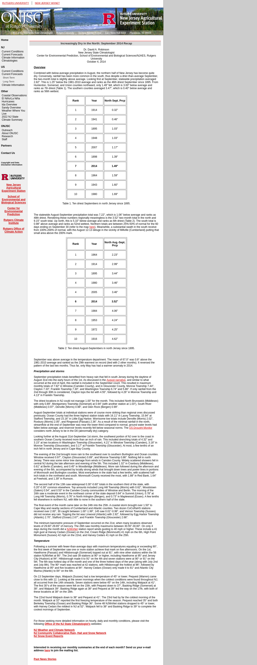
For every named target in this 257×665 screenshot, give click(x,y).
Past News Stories (45, 659)
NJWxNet (72, 529)
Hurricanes (8, 101)
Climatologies (9, 60)
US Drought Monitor (140, 427)
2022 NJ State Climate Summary (12, 118)
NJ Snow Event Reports (48, 636)
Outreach (7, 130)
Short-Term (9, 77)
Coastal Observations (14, 95)
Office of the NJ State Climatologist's (67, 623)
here (92, 226)
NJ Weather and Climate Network (54, 630)
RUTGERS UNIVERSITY (15, 3)
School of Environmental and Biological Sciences (13, 199)
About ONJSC (10, 133)
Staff (4, 139)
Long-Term (8, 81)
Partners (6, 145)
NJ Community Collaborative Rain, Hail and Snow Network (70, 633)
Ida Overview (9, 104)
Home (4, 40)
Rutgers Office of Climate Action (13, 230)
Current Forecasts (12, 54)
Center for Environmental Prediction (14, 211)
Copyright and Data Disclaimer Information (11, 164)
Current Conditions (13, 51)
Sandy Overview (11, 107)
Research (7, 136)
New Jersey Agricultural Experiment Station (13, 187)
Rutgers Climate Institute (13, 221)
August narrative (116, 380)
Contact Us (8, 153)
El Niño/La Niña (11, 98)
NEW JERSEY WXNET (47, 3)
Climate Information (13, 57)
